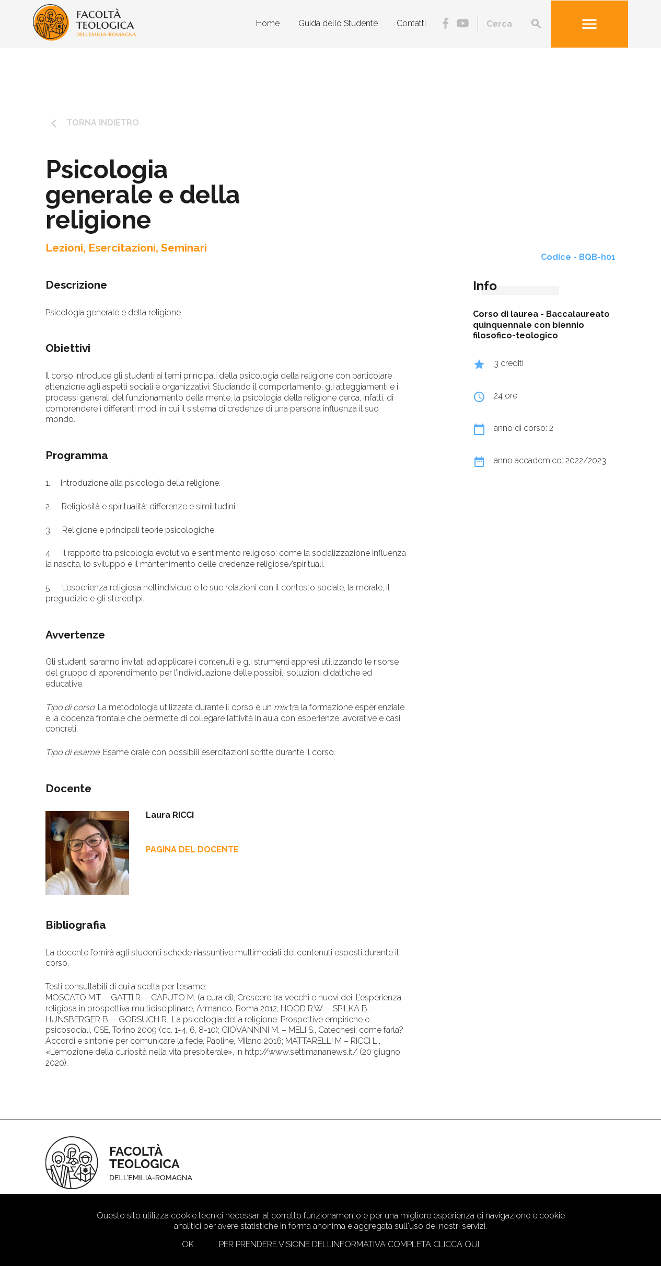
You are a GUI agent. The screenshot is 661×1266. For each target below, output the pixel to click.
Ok (188, 1244)
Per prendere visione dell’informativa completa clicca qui (349, 1244)
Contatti (411, 23)
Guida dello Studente (338, 23)
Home (268, 23)
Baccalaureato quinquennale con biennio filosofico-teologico (541, 325)
